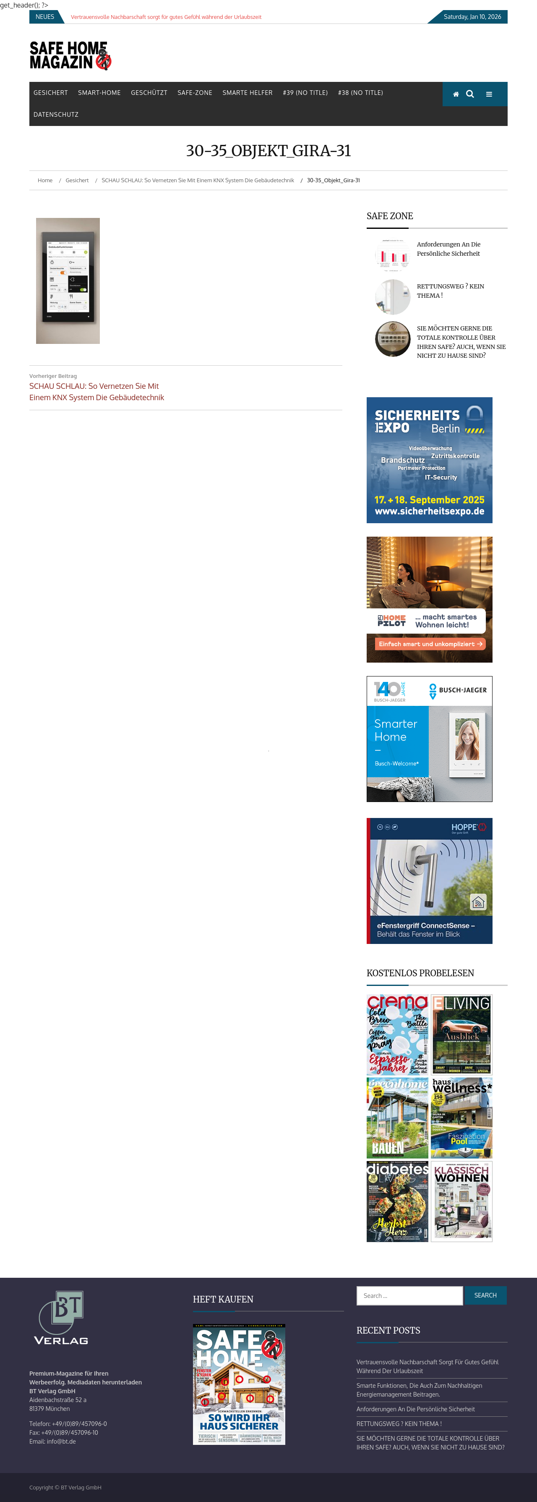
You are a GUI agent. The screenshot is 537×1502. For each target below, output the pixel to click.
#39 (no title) (305, 92)
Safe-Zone (194, 92)
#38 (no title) (360, 92)
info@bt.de (61, 1441)
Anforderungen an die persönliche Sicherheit (416, 1409)
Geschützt (149, 92)
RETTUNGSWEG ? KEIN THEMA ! (399, 1423)
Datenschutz (56, 114)
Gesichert (51, 92)
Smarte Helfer (248, 92)
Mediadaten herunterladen (105, 1382)
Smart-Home (99, 92)
